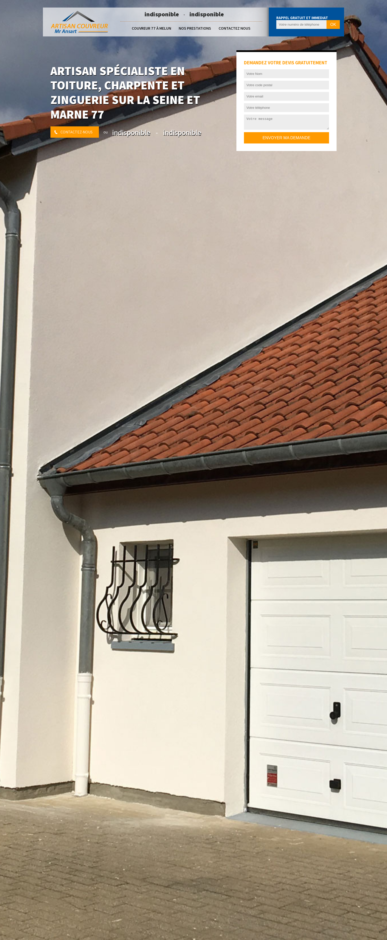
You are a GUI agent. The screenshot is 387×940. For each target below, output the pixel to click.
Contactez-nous (76, 132)
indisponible (162, 14)
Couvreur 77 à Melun (151, 28)
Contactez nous (234, 28)
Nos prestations (195, 28)
